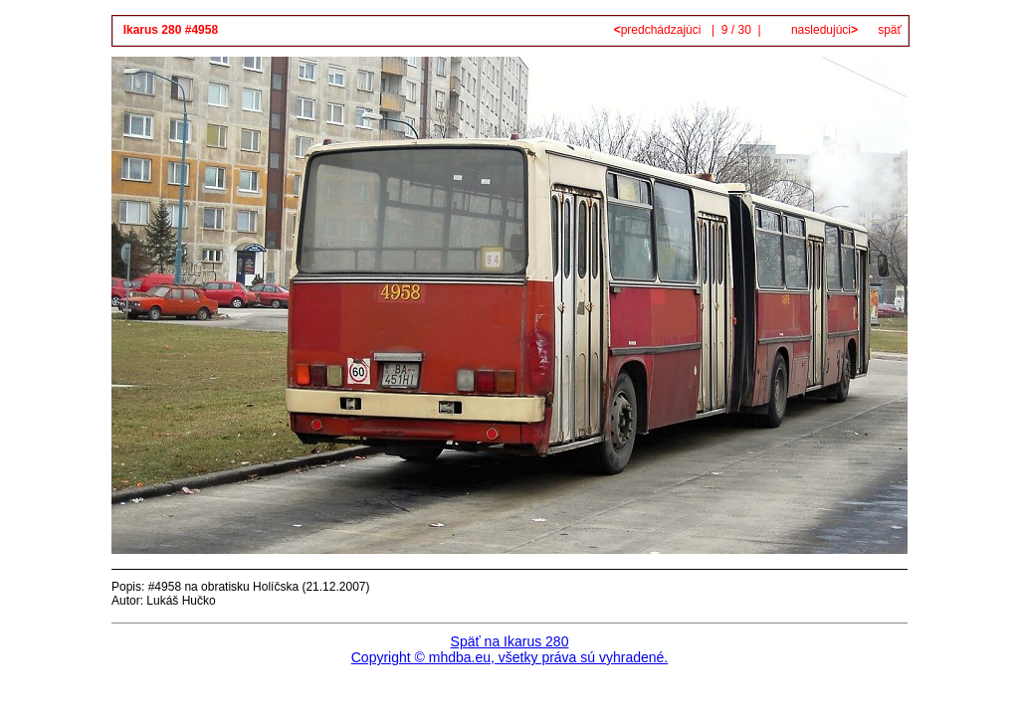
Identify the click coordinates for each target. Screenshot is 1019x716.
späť (890, 30)
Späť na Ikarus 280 (510, 641)
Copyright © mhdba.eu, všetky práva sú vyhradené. (509, 657)
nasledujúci (823, 30)
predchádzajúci (659, 30)
